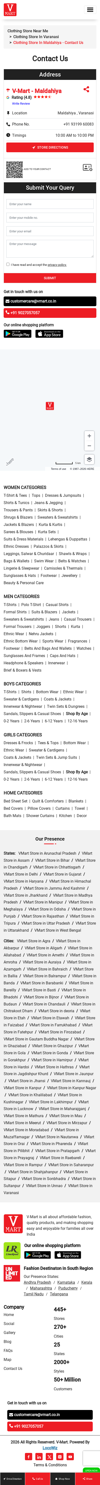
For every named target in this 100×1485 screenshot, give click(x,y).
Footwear (49, 575)
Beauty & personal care (24, 583)
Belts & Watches (72, 561)
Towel (80, 808)
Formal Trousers (17, 626)
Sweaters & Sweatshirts (58, 517)
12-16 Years (78, 721)
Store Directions (50, 147)
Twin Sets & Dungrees (66, 706)
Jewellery (69, 575)
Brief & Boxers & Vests (22, 670)
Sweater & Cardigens (21, 699)
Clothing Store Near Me (28, 31)
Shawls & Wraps (73, 553)
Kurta (75, 626)
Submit (50, 278)
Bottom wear (47, 692)
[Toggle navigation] (90, 10)
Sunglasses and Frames (24, 655)
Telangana (59, 1294)
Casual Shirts (57, 604)
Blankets (76, 801)
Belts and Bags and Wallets (48, 648)
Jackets (68, 612)
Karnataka (66, 1282)
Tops (36, 495)
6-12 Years (54, 721)
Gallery (9, 1332)
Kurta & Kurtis (50, 524)
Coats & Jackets (57, 699)
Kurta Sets (47, 532)
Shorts (60, 626)
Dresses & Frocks (18, 743)
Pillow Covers (39, 808)
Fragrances (77, 641)
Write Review (21, 103)
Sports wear (52, 641)
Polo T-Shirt (31, 604)
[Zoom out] (89, 446)
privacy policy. (57, 265)
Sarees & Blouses (18, 532)
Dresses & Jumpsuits (63, 495)
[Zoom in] (89, 436)
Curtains (62, 808)
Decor (82, 815)
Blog (7, 1341)
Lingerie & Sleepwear (21, 568)
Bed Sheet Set (15, 801)
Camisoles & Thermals (63, 568)
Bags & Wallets (16, 561)
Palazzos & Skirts (48, 546)
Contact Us (13, 1368)
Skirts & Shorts (50, 510)
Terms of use (58, 468)
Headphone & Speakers (23, 663)
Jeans (54, 619)
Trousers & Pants (18, 510)
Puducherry (68, 1288)
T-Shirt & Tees (15, 495)
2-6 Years (32, 721)
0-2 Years (11, 721)
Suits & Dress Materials (23, 539)
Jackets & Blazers (19, 524)
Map (7, 1359)
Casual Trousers (78, 619)
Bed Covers (13, 808)
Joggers (43, 626)
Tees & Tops (48, 743)
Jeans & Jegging (48, 502)
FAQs (8, 1350)
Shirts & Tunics (16, 502)
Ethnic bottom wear (21, 641)
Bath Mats (12, 815)
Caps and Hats (62, 655)
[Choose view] (89, 459)
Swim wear (44, 561)
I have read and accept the (38, 265)
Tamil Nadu (34, 1294)
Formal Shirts (15, 612)
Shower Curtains (40, 815)
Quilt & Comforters (48, 801)
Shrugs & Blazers (18, 517)
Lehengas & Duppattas (67, 539)
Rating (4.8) (22, 97)
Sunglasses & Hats (20, 575)
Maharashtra (41, 1288)
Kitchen (65, 815)
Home (9, 1314)
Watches (84, 648)
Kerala (86, 1282)
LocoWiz (50, 1448)
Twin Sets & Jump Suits (56, 757)
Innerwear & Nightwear (23, 706)
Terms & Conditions (50, 1465)
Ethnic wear (14, 634)
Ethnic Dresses (16, 546)
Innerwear (56, 663)
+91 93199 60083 (78, 124)
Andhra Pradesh (37, 1282)
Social (9, 1323)
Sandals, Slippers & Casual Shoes (32, 713)
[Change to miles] (68, 463)
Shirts (26, 692)
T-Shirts (10, 604)
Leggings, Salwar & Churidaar (29, 553)
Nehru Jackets (41, 634)
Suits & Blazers (44, 612)
